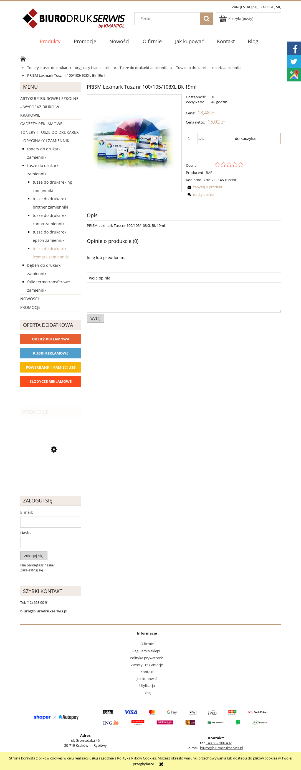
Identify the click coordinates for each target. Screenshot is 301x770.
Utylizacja (147, 685)
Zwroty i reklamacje (147, 664)
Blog (147, 692)
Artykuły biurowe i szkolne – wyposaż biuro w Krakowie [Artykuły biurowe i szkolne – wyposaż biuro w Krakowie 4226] (49, 107)
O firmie (147, 643)
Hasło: (26, 532)
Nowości (29, 298)
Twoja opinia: (99, 278)
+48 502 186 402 (219, 742)
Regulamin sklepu (146, 650)
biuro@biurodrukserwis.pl (221, 747)
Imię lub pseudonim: (106, 257)
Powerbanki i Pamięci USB (51, 367)
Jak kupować (147, 678)
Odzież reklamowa (50, 339)
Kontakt (147, 671)
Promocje (30, 307)
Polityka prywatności (147, 657)
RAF (209, 172)
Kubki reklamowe (50, 353)
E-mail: (26, 512)
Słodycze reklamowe (51, 381)
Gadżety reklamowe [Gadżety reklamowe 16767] (41, 123)
